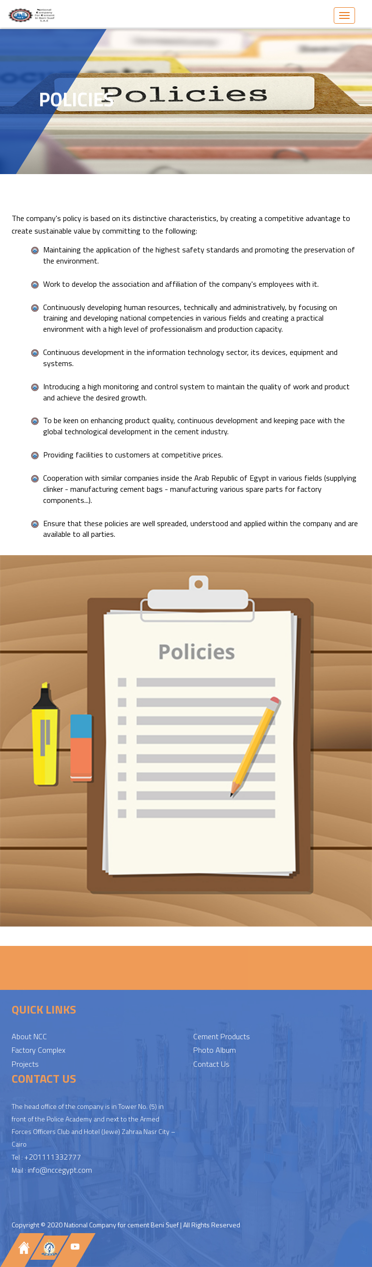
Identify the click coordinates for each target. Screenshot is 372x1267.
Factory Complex (38, 1051)
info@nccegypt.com (60, 1171)
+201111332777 (52, 1158)
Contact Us (211, 1065)
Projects (25, 1065)
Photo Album (214, 1051)
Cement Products (221, 1037)
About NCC (29, 1037)
